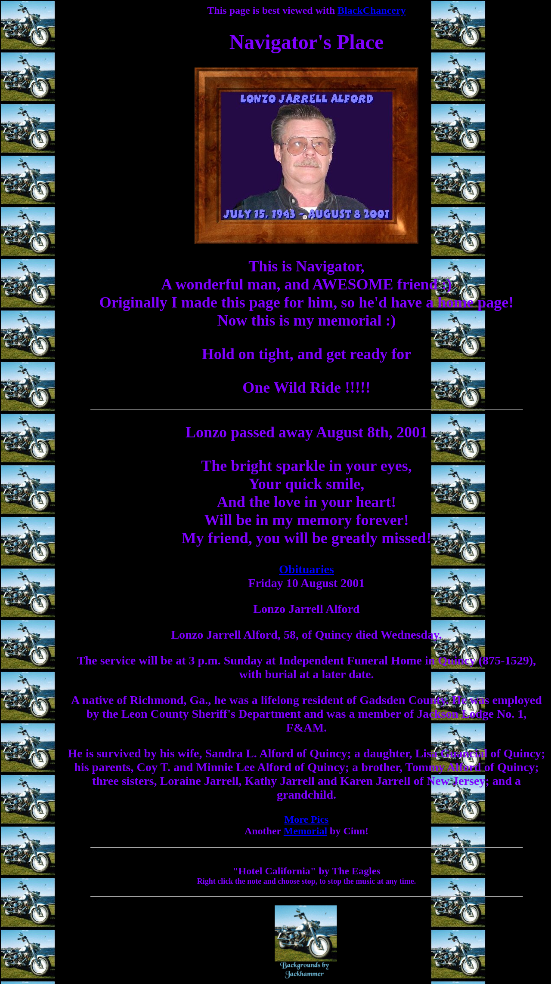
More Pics (307, 819)
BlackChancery (371, 10)
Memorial (305, 830)
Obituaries (306, 569)
